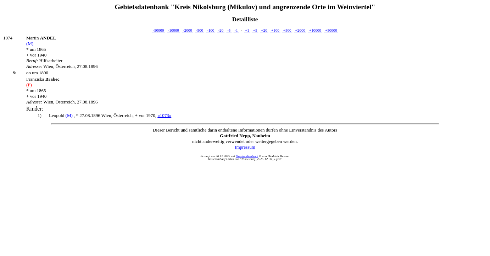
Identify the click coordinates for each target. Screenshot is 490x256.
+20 (264, 30)
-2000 (187, 30)
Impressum (245, 147)
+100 (275, 30)
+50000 (331, 30)
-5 (229, 30)
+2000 (300, 30)
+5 (255, 30)
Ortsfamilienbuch (247, 156)
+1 (247, 30)
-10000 (173, 30)
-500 (199, 30)
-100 (210, 30)
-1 (236, 30)
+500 (287, 30)
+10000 (315, 30)
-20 (220, 30)
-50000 (158, 30)
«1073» (164, 115)
